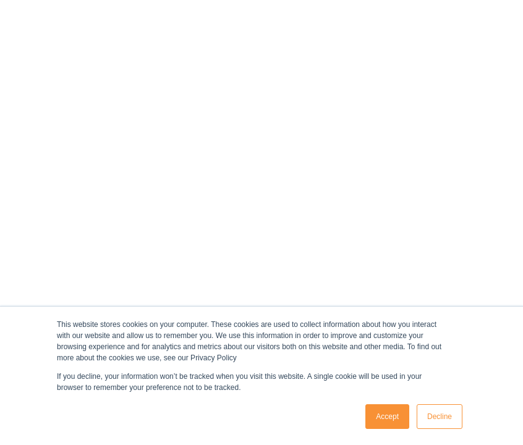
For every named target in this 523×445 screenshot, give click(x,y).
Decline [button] (439, 416)
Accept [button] (387, 416)
